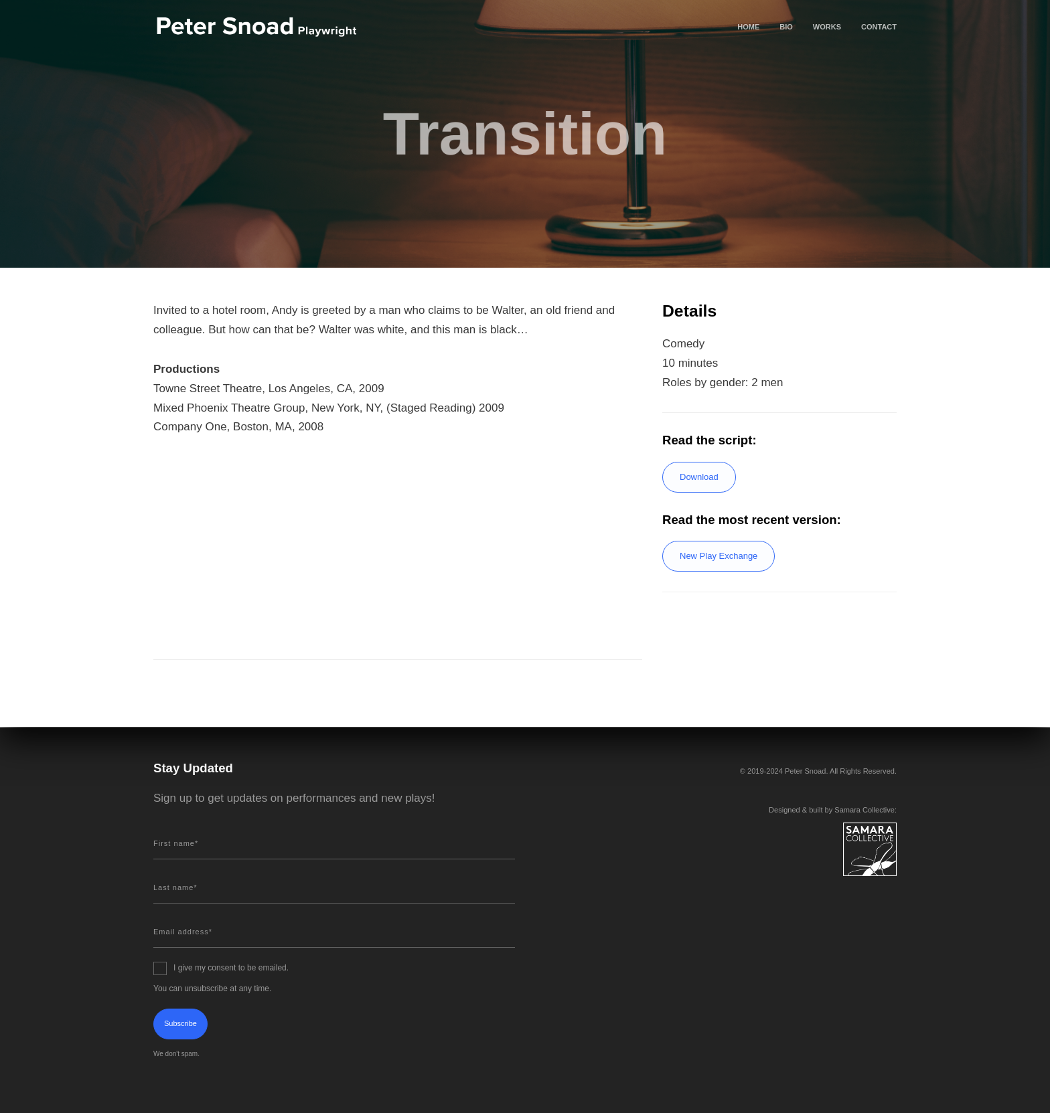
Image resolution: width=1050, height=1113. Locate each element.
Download (699, 477)
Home (748, 27)
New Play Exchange (718, 556)
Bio (786, 27)
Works (827, 27)
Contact (879, 27)
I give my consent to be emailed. (231, 967)
